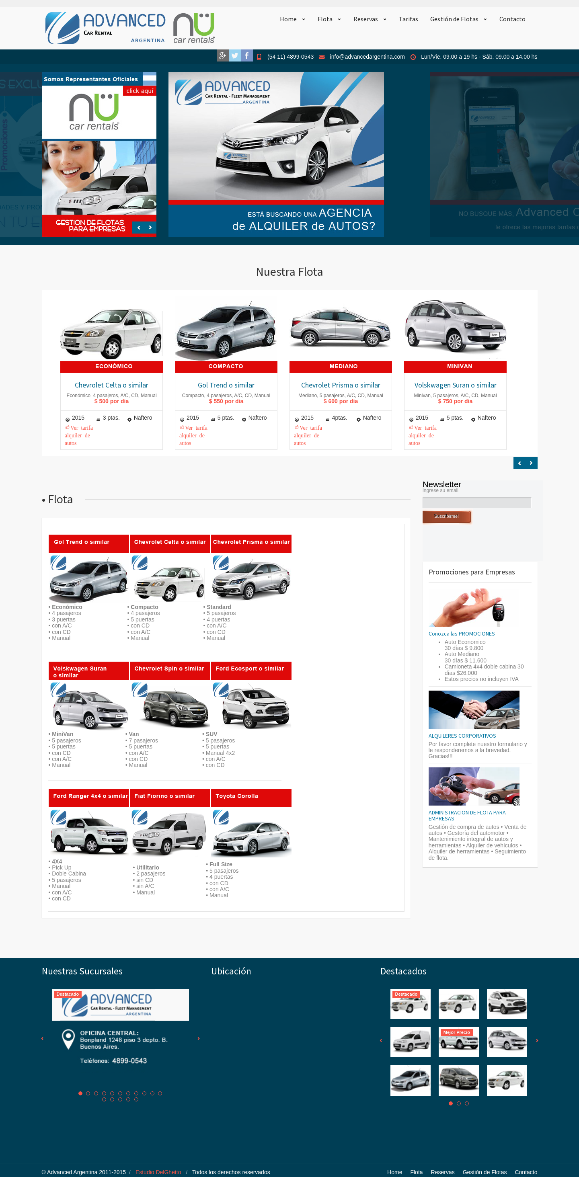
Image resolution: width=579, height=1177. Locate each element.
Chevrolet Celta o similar (111, 385)
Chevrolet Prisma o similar (340, 385)
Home (288, 19)
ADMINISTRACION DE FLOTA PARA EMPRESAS (467, 815)
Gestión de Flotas (454, 19)
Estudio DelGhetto (158, 1172)
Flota (325, 19)
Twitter (235, 55)
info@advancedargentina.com (367, 56)
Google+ (223, 55)
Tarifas (408, 19)
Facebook (247, 55)
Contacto (512, 19)
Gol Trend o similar (226, 385)
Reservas (365, 19)
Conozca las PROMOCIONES (462, 633)
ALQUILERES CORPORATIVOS (462, 735)
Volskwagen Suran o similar (456, 385)
